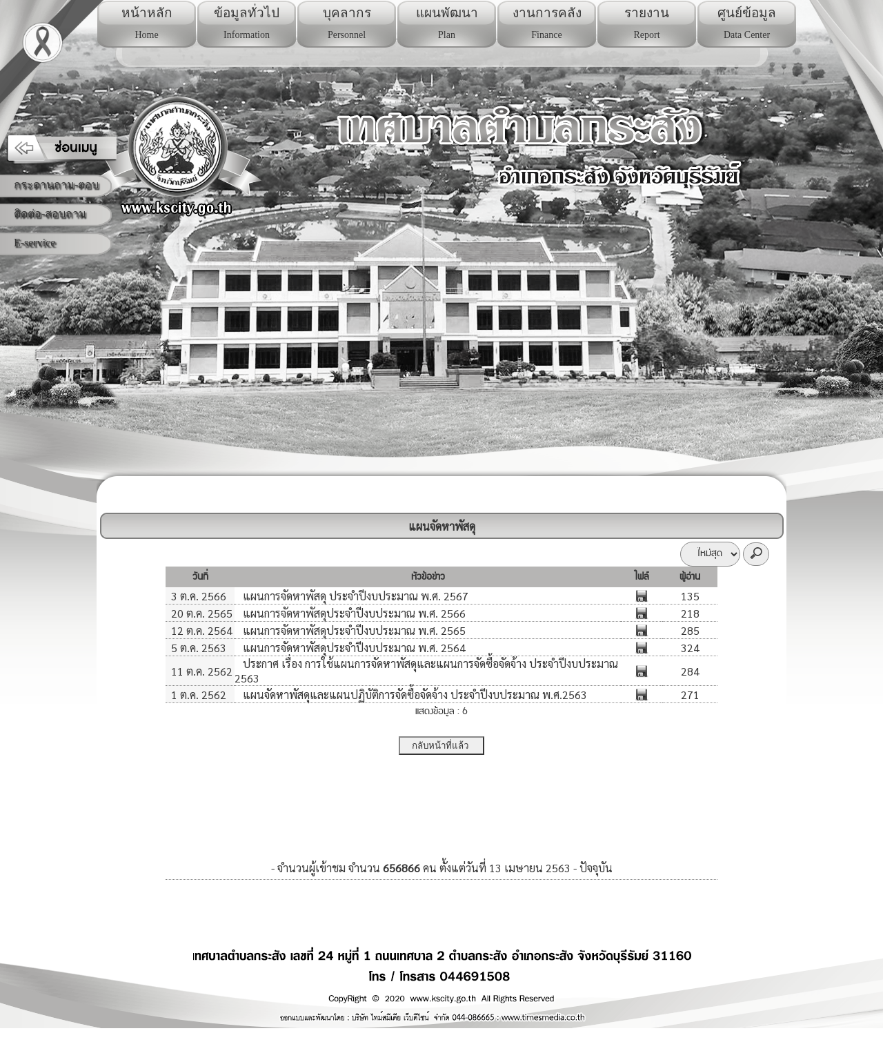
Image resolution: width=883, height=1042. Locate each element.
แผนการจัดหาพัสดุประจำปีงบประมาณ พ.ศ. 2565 (353, 630)
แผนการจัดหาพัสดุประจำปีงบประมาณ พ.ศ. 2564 (353, 647)
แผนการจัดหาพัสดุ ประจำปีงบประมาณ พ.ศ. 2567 (354, 596)
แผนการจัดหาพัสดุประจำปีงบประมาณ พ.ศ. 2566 (353, 613)
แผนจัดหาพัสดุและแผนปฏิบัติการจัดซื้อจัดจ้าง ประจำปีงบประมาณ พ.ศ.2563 (413, 694)
